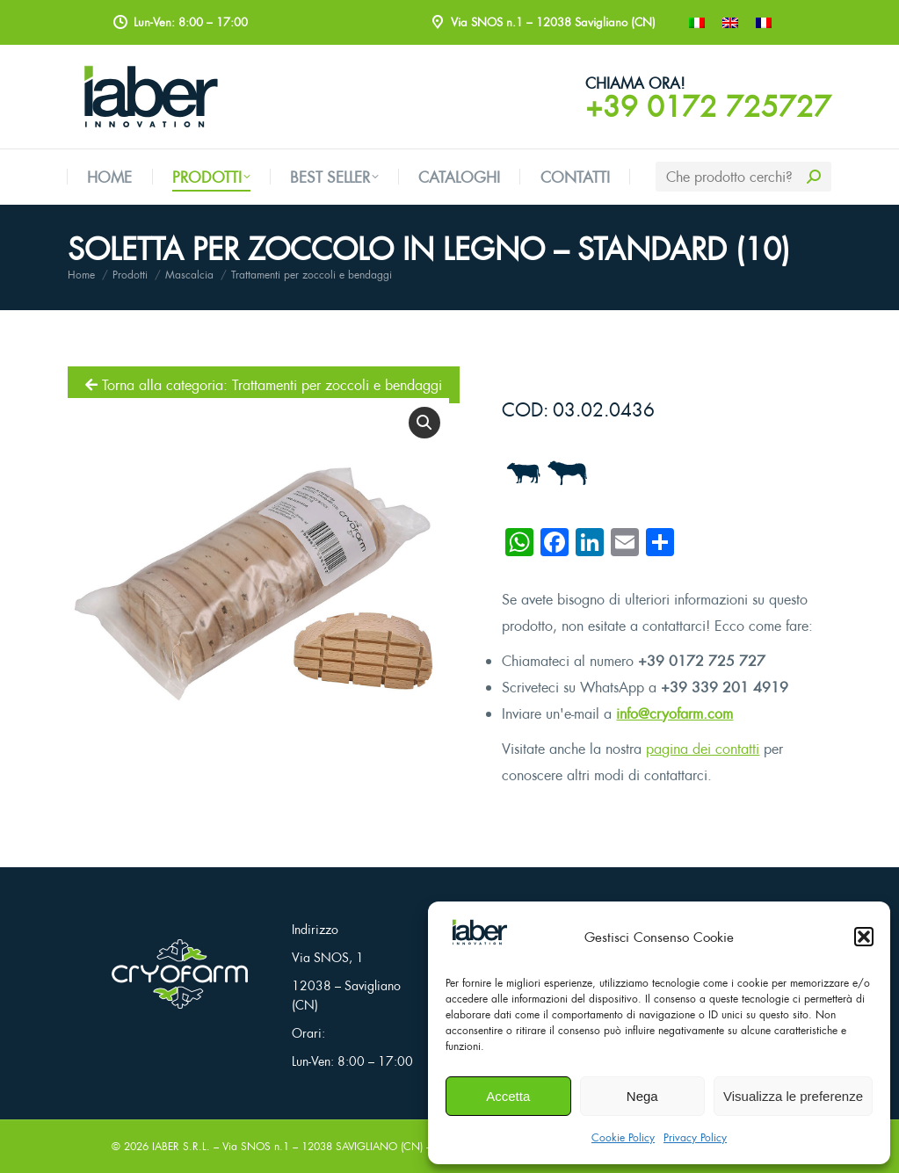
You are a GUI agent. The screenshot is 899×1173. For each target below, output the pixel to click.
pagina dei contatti (702, 748)
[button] (864, 936)
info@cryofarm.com (674, 713)
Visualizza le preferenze (793, 1096)
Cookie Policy (623, 1137)
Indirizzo (315, 929)
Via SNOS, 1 (328, 957)
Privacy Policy (695, 1137)
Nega (642, 1096)
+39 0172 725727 (708, 106)
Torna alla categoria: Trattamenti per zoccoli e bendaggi (263, 385)
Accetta (508, 1096)
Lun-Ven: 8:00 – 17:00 (352, 1061)
